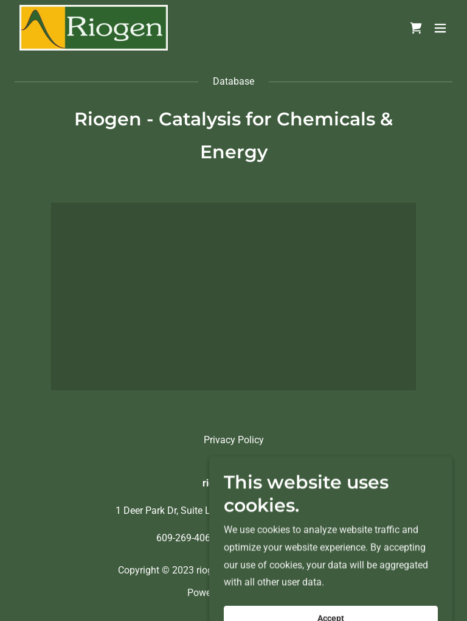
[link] (93, 28)
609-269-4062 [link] (186, 538)
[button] (440, 28)
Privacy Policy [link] (234, 440)
